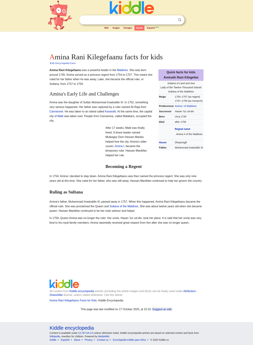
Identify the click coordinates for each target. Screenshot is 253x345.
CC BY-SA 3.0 (85, 333)
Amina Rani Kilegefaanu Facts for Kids (73, 300)
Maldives (122, 70)
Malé (60, 116)
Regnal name (182, 129)
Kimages (128, 28)
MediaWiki (103, 336)
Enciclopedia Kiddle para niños (129, 339)
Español (153, 27)
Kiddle (53, 339)
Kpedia (139, 28)
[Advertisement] (126, 41)
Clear (173, 20)
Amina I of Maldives (186, 106)
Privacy (89, 339)
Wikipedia (55, 336)
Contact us (103, 339)
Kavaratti (110, 111)
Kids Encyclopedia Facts (63, 63)
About (77, 339)
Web (106, 28)
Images (116, 28)
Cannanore (56, 111)
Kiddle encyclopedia (81, 291)
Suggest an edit (161, 309)
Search (180, 20)
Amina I (119, 146)
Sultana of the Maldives (124, 206)
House (163, 142)
